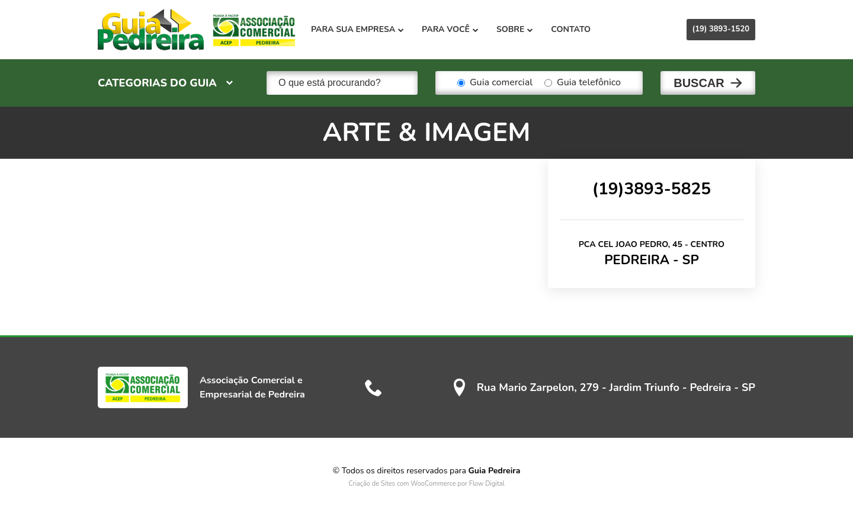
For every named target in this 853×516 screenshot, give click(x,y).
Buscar (699, 82)
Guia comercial (495, 83)
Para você (450, 29)
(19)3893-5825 (651, 189)
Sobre (514, 29)
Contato (571, 29)
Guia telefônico (582, 83)
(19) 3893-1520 (720, 29)
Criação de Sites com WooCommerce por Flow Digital (426, 483)
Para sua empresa (357, 29)
